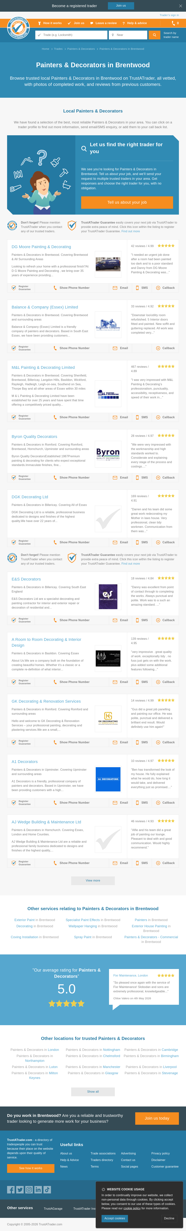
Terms (95, 1166)
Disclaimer (158, 1160)
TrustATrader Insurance (88, 1208)
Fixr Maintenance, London (130, 975)
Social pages (129, 1166)
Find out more (131, 231)
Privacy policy (160, 1153)
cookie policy (132, 1208)
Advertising (128, 1153)
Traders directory (102, 1160)
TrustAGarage (53, 1208)
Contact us (128, 1160)
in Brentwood (34, 920)
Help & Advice (69, 1160)
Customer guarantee (165, 1166)
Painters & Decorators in (35, 1050)
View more (93, 880)
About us (66, 1153)
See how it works (30, 1168)
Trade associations (103, 1153)
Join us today (157, 1118)
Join (121, 5)
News (64, 1166)
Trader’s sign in (169, 15)
